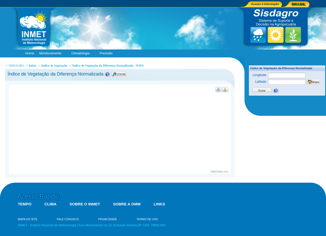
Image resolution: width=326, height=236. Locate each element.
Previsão (107, 53)
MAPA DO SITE (27, 219)
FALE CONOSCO (68, 219)
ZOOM (121, 74)
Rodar (262, 90)
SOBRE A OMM (127, 204)
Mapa (315, 81)
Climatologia (81, 53)
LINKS (159, 204)
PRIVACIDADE (107, 219)
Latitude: (261, 81)
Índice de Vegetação (54, 65)
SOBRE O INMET (85, 204)
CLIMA (50, 204)
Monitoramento (51, 53)
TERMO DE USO (147, 219)
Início (32, 65)
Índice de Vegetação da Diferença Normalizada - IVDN (108, 65)
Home (29, 53)
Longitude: (260, 75)
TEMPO (24, 204)
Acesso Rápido (38, 196)
